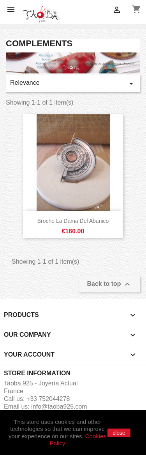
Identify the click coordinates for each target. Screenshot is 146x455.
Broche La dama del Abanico (73, 221)
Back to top (109, 284)
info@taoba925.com (59, 406)
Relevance (73, 83)
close (119, 433)
